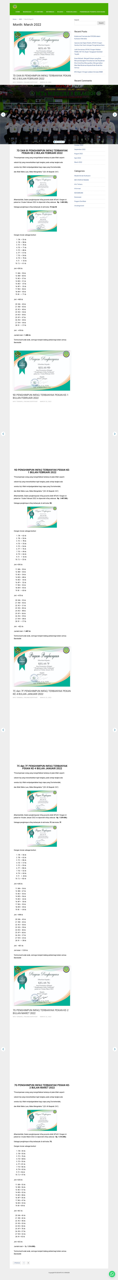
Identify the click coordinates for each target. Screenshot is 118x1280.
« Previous (17, 1263)
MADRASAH (28, 12)
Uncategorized (79, 206)
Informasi (77, 188)
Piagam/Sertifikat (31, 82)
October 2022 (78, 145)
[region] (59, 114)
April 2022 (77, 158)
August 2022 (78, 153)
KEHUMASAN (78, 193)
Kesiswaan (77, 197)
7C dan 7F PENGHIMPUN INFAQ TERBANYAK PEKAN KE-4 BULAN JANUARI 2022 (42, 692)
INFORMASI (50, 12)
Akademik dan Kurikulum (82, 176)
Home (14, 19)
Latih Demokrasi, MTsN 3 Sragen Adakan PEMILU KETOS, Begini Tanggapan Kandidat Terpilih (88, 52)
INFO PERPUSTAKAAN (81, 180)
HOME (18, 12)
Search (76, 20)
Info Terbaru (18, 82)
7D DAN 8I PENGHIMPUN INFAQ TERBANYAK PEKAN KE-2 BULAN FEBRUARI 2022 (42, 77)
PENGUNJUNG (72, 12)
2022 (20, 19)
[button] (3, 114)
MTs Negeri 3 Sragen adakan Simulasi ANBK (88, 72)
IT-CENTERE (39, 12)
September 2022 (79, 149)
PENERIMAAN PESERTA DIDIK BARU (92, 12)
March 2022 (78, 162)
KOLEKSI (60, 12)
